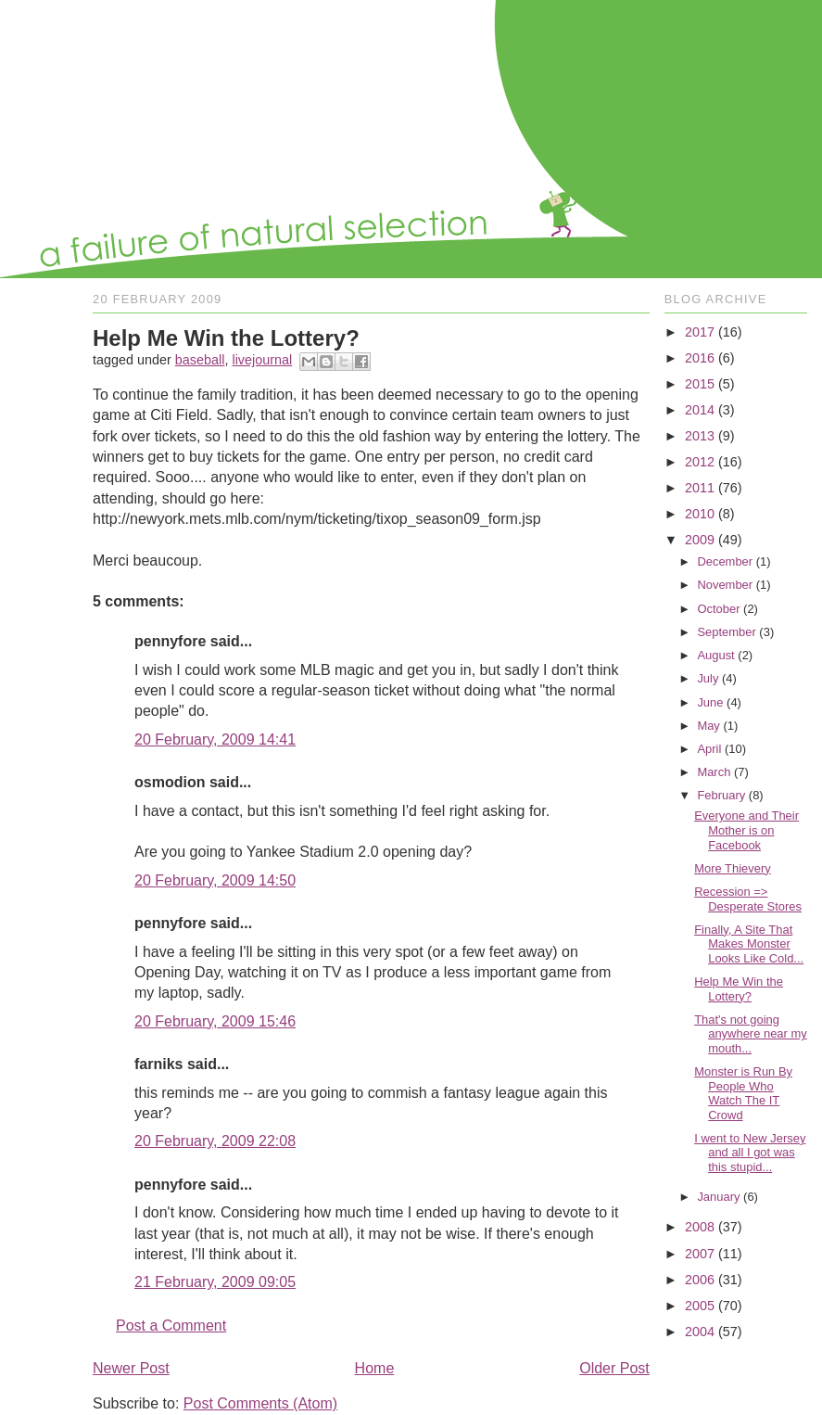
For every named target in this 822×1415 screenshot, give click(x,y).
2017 (700, 332)
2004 (700, 1331)
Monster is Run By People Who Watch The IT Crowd (743, 1093)
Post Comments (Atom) (260, 1403)
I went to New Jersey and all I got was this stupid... (749, 1152)
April (709, 749)
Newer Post (131, 1368)
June (710, 702)
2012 (700, 461)
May (708, 726)
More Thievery (732, 868)
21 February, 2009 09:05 (215, 1282)
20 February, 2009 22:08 (215, 1141)
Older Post (614, 1368)
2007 (700, 1253)
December (724, 561)
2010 (700, 513)
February (721, 795)
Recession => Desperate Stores (748, 899)
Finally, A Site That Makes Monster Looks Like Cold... (748, 944)
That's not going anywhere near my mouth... (750, 1034)
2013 (700, 435)
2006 (700, 1279)
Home (375, 1368)
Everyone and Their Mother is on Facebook (746, 830)
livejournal (262, 359)
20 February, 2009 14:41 (215, 739)
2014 (700, 409)
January (718, 1197)
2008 (700, 1226)
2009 (700, 539)
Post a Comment (171, 1325)
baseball (200, 359)
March (713, 772)
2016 (700, 358)
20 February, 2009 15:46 (215, 1021)
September (726, 632)
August (715, 655)
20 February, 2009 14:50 (215, 880)
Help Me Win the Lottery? (738, 989)
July (707, 678)
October (718, 609)
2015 (700, 383)
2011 (700, 487)
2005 (700, 1305)
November (724, 585)
